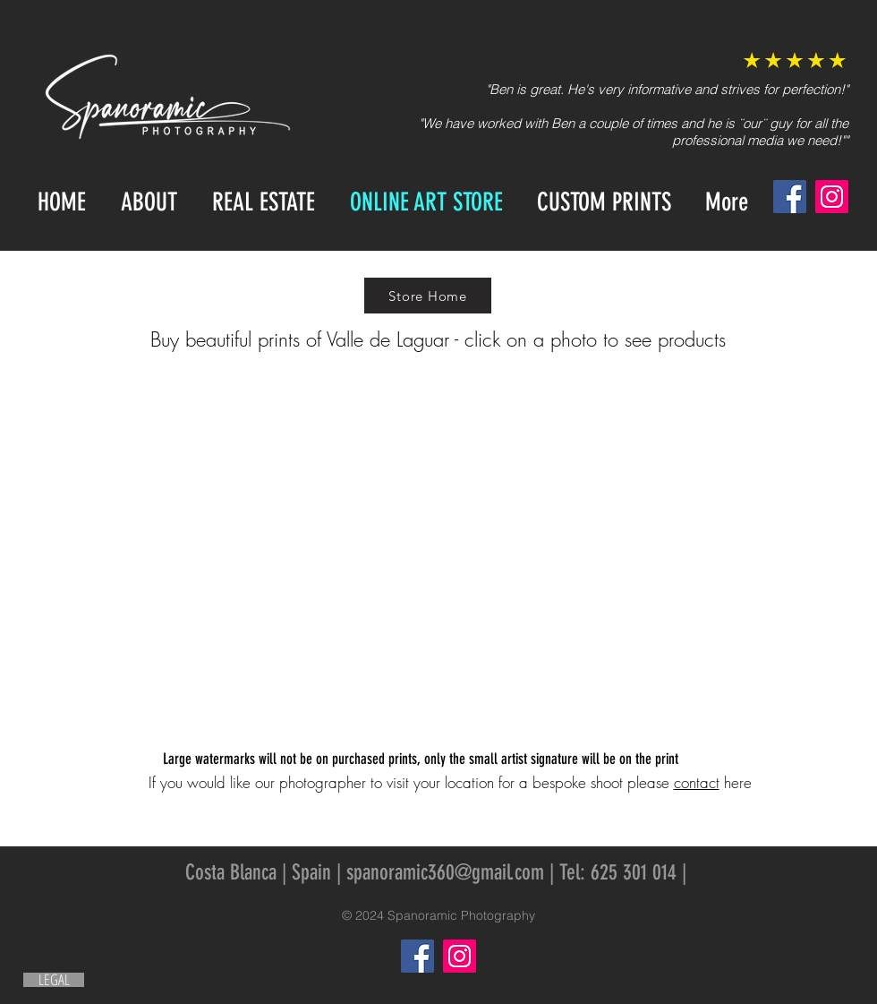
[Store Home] (427, 295)
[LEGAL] (53, 980)
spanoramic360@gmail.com (445, 872)
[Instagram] (831, 196)
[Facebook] (789, 196)
